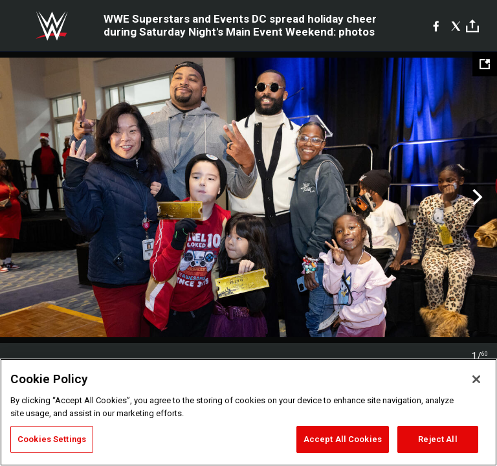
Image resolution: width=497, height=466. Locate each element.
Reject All (437, 439)
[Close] (476, 379)
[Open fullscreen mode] (484, 64)
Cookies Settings (51, 439)
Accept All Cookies (343, 439)
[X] (456, 25)
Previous (21, 197)
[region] (248, 412)
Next (476, 197)
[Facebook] (436, 25)
